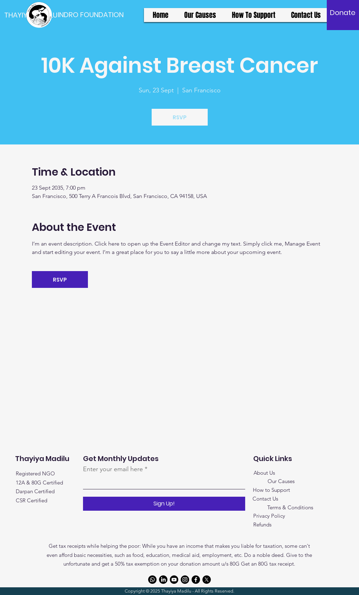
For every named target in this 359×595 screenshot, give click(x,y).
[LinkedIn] (163, 579)
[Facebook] (196, 579)
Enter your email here (113, 469)
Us (271, 472)
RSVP (180, 117)
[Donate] (342, 13)
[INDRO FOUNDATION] (91, 14)
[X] (206, 579)
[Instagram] (185, 579)
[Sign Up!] (164, 504)
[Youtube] (174, 579)
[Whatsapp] (152, 579)
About (261, 472)
